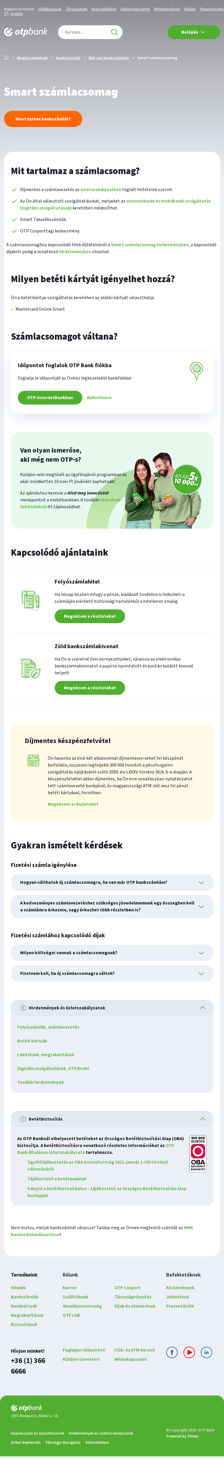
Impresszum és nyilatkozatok (37, 1442)
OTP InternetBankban (50, 416)
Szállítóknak (75, 1318)
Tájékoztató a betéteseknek (59, 1200)
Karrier (70, 1309)
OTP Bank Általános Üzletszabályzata (64, 1173)
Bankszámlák (68, 76)
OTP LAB (71, 1336)
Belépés (193, 32)
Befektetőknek (167, 9)
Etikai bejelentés (26, 1451)
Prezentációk (180, 1327)
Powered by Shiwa (182, 1445)
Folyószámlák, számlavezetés (51, 1047)
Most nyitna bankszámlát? (43, 137)
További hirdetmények (43, 1102)
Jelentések (177, 1318)
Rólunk (190, 9)
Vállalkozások (50, 9)
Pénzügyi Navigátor (63, 1451)
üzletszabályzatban (101, 208)
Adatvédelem (97, 1451)
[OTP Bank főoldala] (26, 32)
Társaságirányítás (132, 1318)
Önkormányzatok (135, 9)
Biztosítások (24, 1345)
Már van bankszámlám (109, 76)
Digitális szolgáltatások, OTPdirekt (56, 1088)
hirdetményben (75, 270)
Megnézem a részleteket (90, 635)
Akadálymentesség (82, 1327)
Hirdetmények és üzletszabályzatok (101, 1442)
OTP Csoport (127, 1309)
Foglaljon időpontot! (84, 1371)
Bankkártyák (24, 1327)
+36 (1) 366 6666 (32, 1381)
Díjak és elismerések (135, 1327)
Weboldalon (99, 416)
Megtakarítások (27, 1336)
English (17, 13)
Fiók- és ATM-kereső (134, 1371)
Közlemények (180, 1309)
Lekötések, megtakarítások (48, 1074)
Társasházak (76, 9)
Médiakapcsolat (130, 1380)
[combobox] (90, 32)
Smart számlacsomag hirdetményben (150, 263)
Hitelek (18, 1309)
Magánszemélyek (19, 9)
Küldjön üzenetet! (81, 1380)
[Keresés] (114, 32)
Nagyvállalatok (103, 9)
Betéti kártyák (35, 1061)
